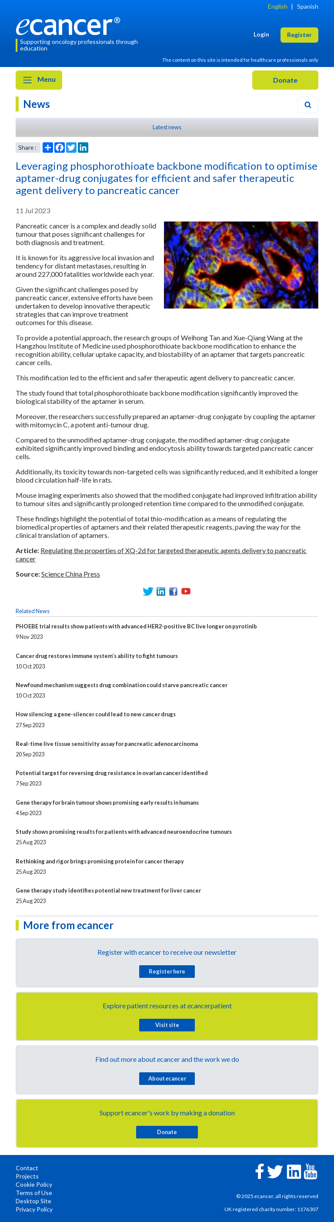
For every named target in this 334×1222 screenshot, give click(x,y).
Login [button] (261, 34)
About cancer (167, 1078)
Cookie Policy (34, 1184)
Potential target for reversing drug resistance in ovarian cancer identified (112, 772)
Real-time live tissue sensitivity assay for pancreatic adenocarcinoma (107, 743)
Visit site (167, 1024)
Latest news (167, 127)
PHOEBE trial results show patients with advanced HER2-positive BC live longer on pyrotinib (136, 626)
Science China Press (70, 574)
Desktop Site (33, 1201)
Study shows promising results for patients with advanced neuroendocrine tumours (124, 831)
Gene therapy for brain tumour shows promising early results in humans (107, 802)
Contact (27, 1168)
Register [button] (299, 34)
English (277, 6)
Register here (167, 971)
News (36, 103)
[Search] (307, 105)
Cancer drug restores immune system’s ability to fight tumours (97, 655)
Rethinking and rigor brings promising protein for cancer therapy (100, 861)
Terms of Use (34, 1192)
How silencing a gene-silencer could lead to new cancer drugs (96, 714)
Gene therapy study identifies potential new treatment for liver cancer (108, 890)
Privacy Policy (34, 1209)
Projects (27, 1176)
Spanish (307, 6)
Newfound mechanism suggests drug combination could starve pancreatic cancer (121, 685)
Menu (39, 80)
